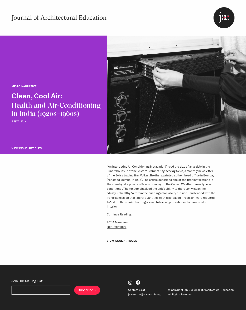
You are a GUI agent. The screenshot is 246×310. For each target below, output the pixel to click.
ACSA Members (117, 222)
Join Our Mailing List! (27, 281)
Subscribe (85, 290)
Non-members (116, 227)
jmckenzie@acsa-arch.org (144, 294)
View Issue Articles (27, 148)
